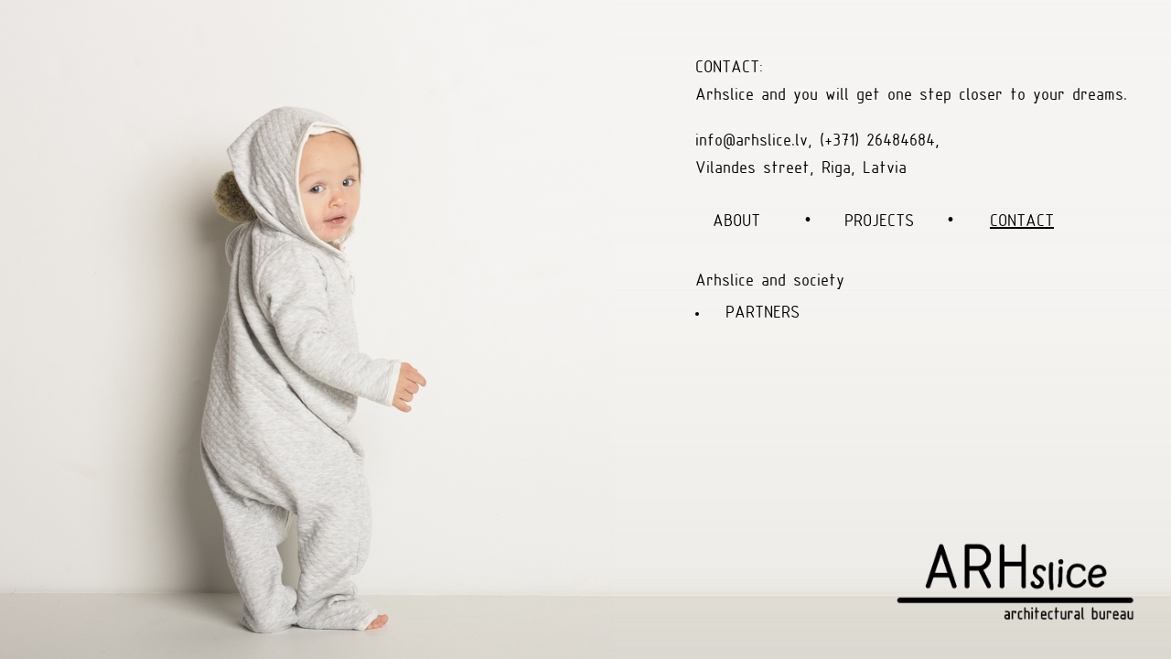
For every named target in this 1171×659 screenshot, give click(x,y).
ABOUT (736, 222)
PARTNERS (762, 313)
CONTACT (1022, 222)
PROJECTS (879, 222)
